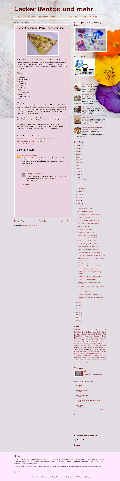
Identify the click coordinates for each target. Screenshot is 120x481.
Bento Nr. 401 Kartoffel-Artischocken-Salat (89, 294)
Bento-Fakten (29, 17)
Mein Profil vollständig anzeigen (93, 374)
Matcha (104, 353)
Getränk (94, 340)
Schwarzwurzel (102, 359)
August (80, 191)
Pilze (104, 342)
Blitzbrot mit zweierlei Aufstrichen (87, 235)
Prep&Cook (29, 144)
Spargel (96, 336)
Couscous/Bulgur (79, 344)
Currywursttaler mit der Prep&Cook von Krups (90, 276)
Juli (79, 194)
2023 (77, 154)
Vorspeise (103, 338)
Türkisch (98, 361)
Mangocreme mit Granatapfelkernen (87, 279)
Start (18, 17)
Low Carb (89, 340)
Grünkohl (81, 359)
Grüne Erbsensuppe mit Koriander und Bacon (90, 252)
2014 (77, 312)
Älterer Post (65, 221)
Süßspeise (89, 347)
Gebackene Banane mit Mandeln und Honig (90, 214)
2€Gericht (87, 361)
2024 (77, 151)
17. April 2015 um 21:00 (31, 155)
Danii (28, 173)
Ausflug (103, 351)
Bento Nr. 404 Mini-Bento (85, 229)
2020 (77, 163)
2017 (77, 171)
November (81, 183)
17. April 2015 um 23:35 (39, 173)
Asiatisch (77, 334)
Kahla (99, 332)
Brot (83, 332)
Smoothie (89, 345)
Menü (104, 349)
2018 (77, 169)
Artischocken (95, 355)
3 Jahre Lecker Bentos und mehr (91, 84)
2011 (77, 321)
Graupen (76, 359)
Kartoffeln (77, 332)
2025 (77, 148)
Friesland (82, 345)
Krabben (99, 349)
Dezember (81, 180)
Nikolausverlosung (87, 107)
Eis (105, 347)
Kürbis (86, 344)
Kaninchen (77, 353)
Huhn (104, 332)
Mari (23, 155)
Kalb (94, 349)
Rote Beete (82, 342)
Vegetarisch (85, 330)
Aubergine (91, 344)
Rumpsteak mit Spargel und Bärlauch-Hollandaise (91, 255)
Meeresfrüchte (91, 342)
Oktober (80, 186)
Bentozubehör (97, 353)
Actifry (97, 357)
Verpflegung (103, 357)
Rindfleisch (78, 338)
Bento (93, 330)
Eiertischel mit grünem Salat (85, 217)
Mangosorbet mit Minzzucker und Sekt (88, 246)
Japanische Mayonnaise (84, 206)
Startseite (42, 221)
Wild (92, 359)
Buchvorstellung (78, 363)
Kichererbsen (84, 353)
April (79, 203)
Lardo (86, 363)
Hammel (76, 351)
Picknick (95, 363)
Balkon (91, 353)
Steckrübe (87, 359)
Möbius (84, 340)
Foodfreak (79, 385)
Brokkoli (76, 347)
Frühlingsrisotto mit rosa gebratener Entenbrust (90, 269)
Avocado (103, 340)
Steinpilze (77, 349)
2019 (77, 166)
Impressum (17, 472)
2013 (77, 315)
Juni (79, 197)
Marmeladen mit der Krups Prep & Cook (89, 266)
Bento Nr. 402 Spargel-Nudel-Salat (87, 244)
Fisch (104, 336)
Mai (79, 200)
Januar (80, 308)
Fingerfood (91, 334)
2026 (77, 145)
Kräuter (98, 334)
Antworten (24, 166)
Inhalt (61, 17)
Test (95, 361)
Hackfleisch (78, 336)
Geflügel (76, 345)
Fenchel (86, 349)
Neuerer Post (19, 221)
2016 (77, 174)
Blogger (88, 477)
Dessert (94, 332)
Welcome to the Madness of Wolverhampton (89, 400)
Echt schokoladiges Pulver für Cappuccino (89, 220)
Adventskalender (86, 355)
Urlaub (99, 340)
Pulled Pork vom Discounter (85, 211)
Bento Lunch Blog (81, 390)
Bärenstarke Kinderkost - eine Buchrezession (90, 238)
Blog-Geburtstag (86, 117)
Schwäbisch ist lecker (83, 226)
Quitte (95, 359)
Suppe (84, 334)
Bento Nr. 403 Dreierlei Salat (85, 232)
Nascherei (99, 342)
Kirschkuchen (80, 405)
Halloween (77, 361)
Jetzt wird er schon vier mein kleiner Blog (89, 223)
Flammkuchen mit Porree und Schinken (88, 249)
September (81, 188)
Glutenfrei (83, 347)
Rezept (35, 144)
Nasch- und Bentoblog (82, 395)
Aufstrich (95, 347)
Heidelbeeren (97, 345)
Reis (104, 334)
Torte (82, 349)
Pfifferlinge (83, 351)
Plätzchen (82, 361)
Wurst (86, 338)
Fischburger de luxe (83, 263)
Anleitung (91, 357)
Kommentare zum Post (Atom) (29, 225)
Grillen (92, 361)
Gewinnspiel (77, 340)
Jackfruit (91, 363)
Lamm (104, 345)
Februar (80, 305)
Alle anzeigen (103, 409)
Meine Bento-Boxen (89, 17)
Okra (84, 363)
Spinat (76, 342)
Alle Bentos (72, 17)
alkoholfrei (85, 357)
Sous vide (103, 361)
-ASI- (77, 477)
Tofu (89, 351)
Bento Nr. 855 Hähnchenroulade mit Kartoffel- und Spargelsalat (92, 128)
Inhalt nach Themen (47, 17)
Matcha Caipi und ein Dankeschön (87, 241)
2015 (77, 177)
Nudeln (98, 330)
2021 (77, 160)
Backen (23, 144)
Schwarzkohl (77, 355)
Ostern (101, 347)
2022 (77, 157)
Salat (104, 330)
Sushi (91, 349)
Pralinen (96, 344)
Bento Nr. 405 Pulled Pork (85, 208)
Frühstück (94, 338)
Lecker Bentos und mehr (53, 8)
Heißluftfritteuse (95, 351)
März (79, 302)
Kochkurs (88, 336)
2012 (77, 318)
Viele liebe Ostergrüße (84, 291)
